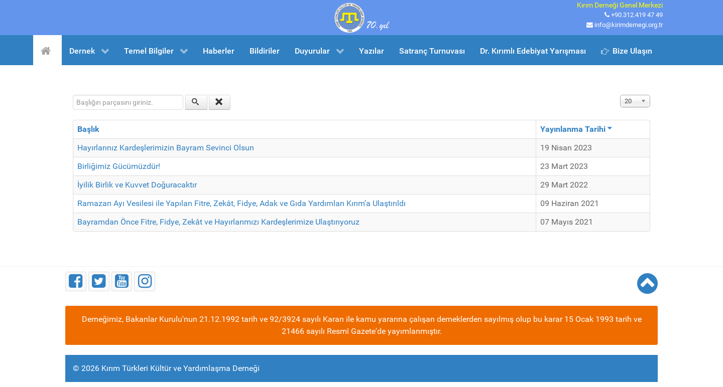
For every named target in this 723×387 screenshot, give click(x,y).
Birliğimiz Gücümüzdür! (118, 166)
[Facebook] (75, 281)
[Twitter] (98, 281)
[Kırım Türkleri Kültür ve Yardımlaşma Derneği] (361, 17)
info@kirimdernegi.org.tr (628, 25)
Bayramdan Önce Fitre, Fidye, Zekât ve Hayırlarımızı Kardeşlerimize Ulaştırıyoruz (218, 222)
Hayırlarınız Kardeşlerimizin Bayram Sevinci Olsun (165, 147)
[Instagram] (144, 281)
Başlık (88, 129)
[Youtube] (122, 281)
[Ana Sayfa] (47, 50)
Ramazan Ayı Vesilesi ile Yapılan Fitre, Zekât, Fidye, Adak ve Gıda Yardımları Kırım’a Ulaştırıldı (241, 203)
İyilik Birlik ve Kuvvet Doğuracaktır (137, 184)
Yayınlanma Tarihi (576, 129)
